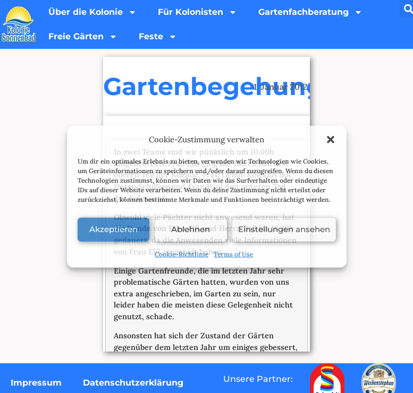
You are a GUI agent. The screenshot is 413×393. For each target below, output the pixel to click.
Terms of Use (233, 254)
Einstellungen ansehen (284, 229)
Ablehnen (190, 229)
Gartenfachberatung (310, 12)
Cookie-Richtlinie (181, 254)
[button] (330, 139)
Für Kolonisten (197, 12)
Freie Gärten (82, 36)
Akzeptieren (113, 229)
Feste (158, 36)
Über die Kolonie (92, 12)
